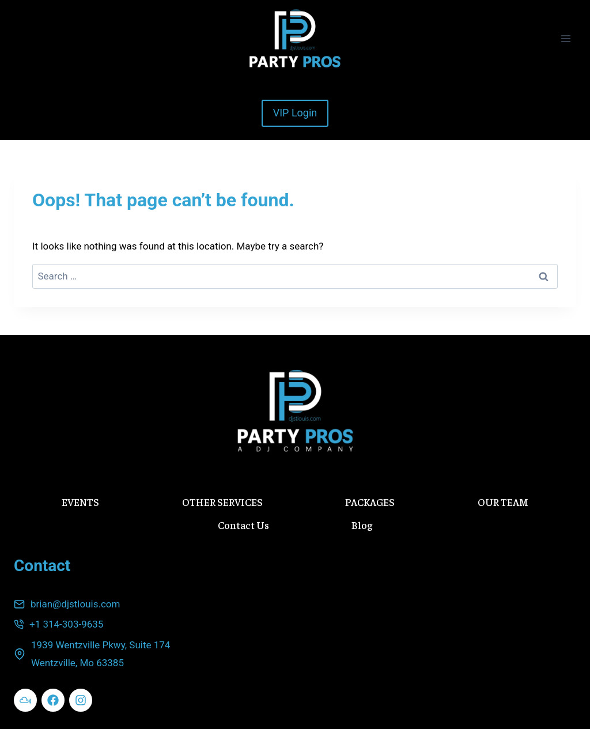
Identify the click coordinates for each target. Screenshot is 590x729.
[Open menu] (565, 38)
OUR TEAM (503, 501)
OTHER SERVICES (222, 501)
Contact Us (243, 524)
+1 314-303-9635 (66, 624)
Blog (361, 524)
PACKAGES (370, 501)
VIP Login (295, 113)
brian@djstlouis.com (75, 604)
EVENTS (80, 501)
